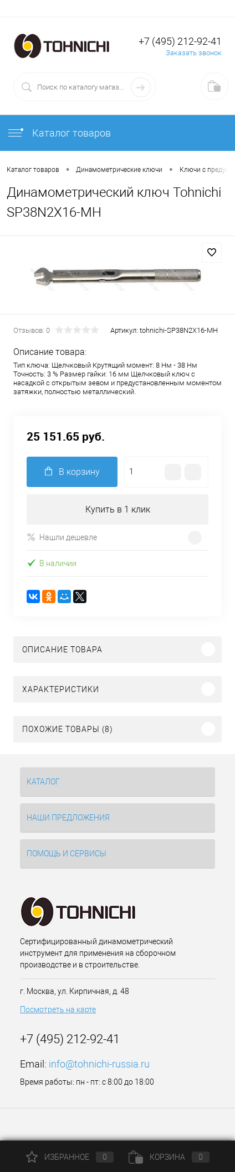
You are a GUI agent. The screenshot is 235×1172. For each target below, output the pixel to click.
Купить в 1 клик (117, 509)
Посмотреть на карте (58, 1009)
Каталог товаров (59, 133)
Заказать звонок (194, 53)
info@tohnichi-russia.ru (99, 1064)
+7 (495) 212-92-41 (180, 41)
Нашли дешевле (62, 537)
